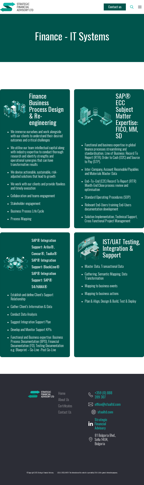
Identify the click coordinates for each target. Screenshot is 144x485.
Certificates (65, 405)
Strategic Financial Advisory (101, 423)
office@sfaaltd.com (108, 404)
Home (61, 393)
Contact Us (64, 412)
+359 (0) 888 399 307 (103, 394)
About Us (63, 399)
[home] (16, 7)
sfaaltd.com (105, 411)
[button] (140, 7)
